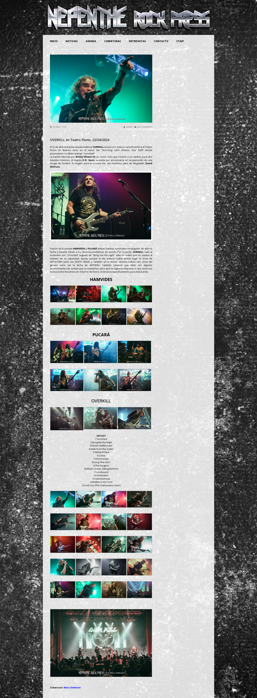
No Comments (143, 127)
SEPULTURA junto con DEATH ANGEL (70, 261)
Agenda (91, 41)
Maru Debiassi (72, 687)
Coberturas (112, 41)
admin (128, 127)
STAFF (180, 41)
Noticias (72, 41)
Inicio (54, 41)
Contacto (161, 41)
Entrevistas (137, 41)
